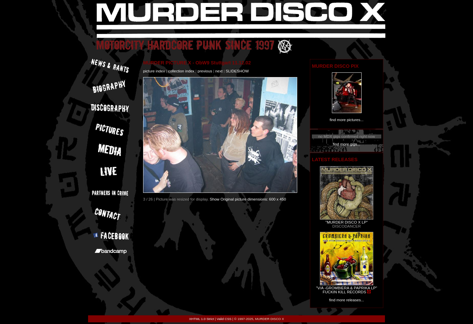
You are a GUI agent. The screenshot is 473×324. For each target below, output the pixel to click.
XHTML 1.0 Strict (201, 319)
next (218, 71)
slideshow (237, 71)
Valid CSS (224, 319)
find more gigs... (346, 144)
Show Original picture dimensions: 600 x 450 (248, 199)
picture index (154, 71)
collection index (181, 71)
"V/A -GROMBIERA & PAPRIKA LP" (346, 288)
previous (204, 71)
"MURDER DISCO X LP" (347, 222)
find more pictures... (346, 120)
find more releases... (346, 300)
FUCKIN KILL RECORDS (344, 292)
